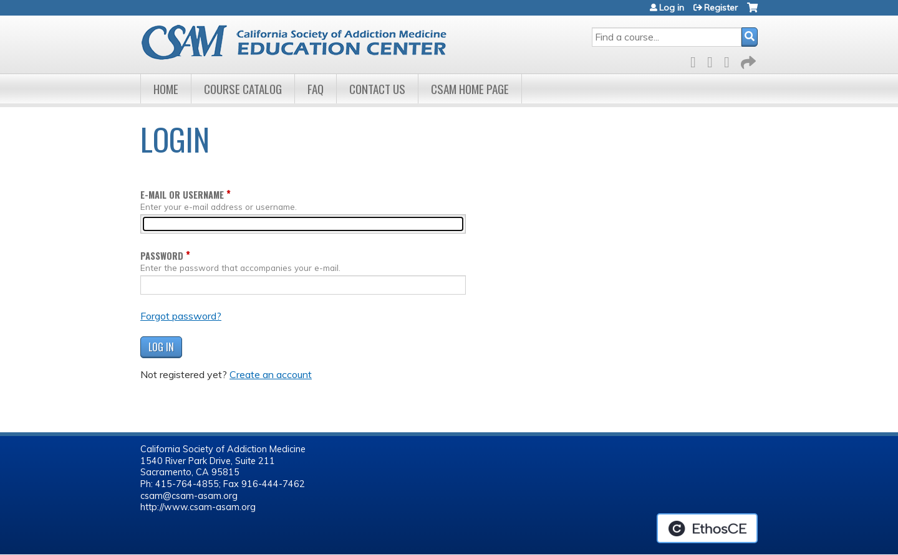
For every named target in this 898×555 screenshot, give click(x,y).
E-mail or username (182, 194)
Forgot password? (180, 316)
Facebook (696, 60)
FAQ (315, 89)
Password (161, 255)
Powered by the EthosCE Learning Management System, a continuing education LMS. (707, 528)
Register (721, 7)
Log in (671, 7)
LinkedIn (730, 60)
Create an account (270, 374)
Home (165, 89)
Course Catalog (243, 89)
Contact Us (377, 89)
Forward (747, 60)
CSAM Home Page (470, 89)
